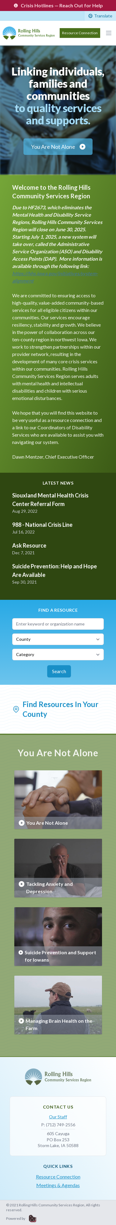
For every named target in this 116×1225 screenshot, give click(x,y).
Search (59, 671)
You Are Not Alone (58, 146)
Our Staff (58, 1116)
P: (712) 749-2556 (58, 1124)
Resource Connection (80, 33)
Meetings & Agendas (58, 1185)
